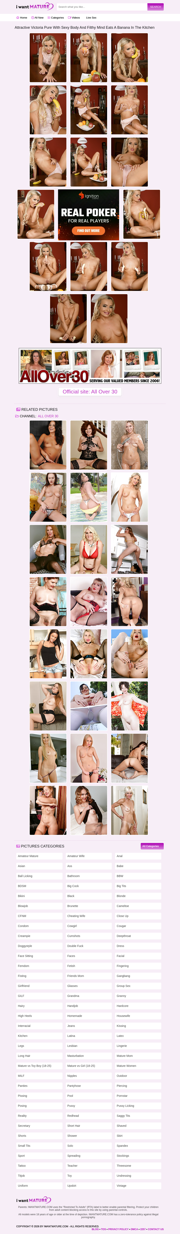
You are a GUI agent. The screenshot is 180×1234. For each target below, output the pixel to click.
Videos (74, 17)
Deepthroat (124, 936)
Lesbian (72, 1045)
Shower (72, 1135)
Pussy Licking (125, 1105)
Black (70, 896)
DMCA (134, 1229)
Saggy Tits (123, 1115)
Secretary (24, 1125)
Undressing (124, 1175)
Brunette (72, 906)
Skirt (119, 1135)
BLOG (95, 1229)
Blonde (121, 896)
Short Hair (73, 1125)
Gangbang (123, 976)
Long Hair (24, 1055)
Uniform (23, 1185)
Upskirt (71, 1185)
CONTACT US (156, 1229)
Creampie (24, 936)
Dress (120, 946)
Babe (120, 866)
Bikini (21, 896)
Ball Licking (25, 876)
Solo (70, 1145)
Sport (21, 1155)
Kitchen (22, 1035)
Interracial (24, 1025)
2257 (143, 1229)
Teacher (72, 1165)
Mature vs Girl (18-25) (81, 1065)
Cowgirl (72, 926)
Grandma (73, 996)
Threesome (124, 1165)
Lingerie (122, 1045)
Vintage (121, 1185)
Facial (120, 956)
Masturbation (75, 1055)
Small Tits (24, 1145)
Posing (22, 1105)
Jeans (71, 1025)
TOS (103, 1229)
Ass (69, 866)
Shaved (121, 1125)
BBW (120, 876)
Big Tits (121, 886)
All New (37, 17)
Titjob (21, 1175)
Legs (21, 1045)
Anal (119, 856)
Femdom (23, 966)
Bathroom (73, 876)
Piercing (122, 1085)
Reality (22, 1115)
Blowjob (23, 906)
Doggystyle (25, 946)
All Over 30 (47, 416)
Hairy (21, 1006)
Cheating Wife (76, 916)
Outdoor (122, 1075)
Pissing (22, 1095)
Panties (22, 1085)
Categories (56, 17)
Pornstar (122, 1095)
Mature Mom (125, 1055)
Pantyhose (74, 1085)
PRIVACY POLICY (118, 1229)
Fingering (122, 966)
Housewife (123, 1015)
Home (21, 17)
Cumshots (73, 936)
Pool (70, 1095)
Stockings (123, 1155)
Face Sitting (25, 956)
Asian (21, 866)
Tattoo (22, 1165)
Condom (23, 926)
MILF (21, 1075)
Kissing (121, 1025)
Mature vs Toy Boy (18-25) (34, 1065)
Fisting (22, 976)
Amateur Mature (28, 856)
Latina (71, 1035)
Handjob (72, 1006)
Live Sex (90, 17)
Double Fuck (75, 946)
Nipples (72, 1075)
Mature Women (126, 1065)
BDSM (22, 886)
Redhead (73, 1115)
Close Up (122, 916)
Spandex (122, 1145)
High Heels (25, 1015)
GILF (21, 996)
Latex (120, 1035)
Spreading (73, 1155)
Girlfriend (24, 986)
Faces (71, 956)
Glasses (72, 986)
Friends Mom (75, 976)
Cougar (121, 926)
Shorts (22, 1135)
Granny (121, 996)
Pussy (71, 1105)
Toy (69, 1175)
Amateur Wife (76, 856)
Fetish (71, 966)
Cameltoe (123, 906)
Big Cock (73, 886)
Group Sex (123, 986)
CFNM (22, 916)
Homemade (74, 1015)
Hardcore (122, 1006)
